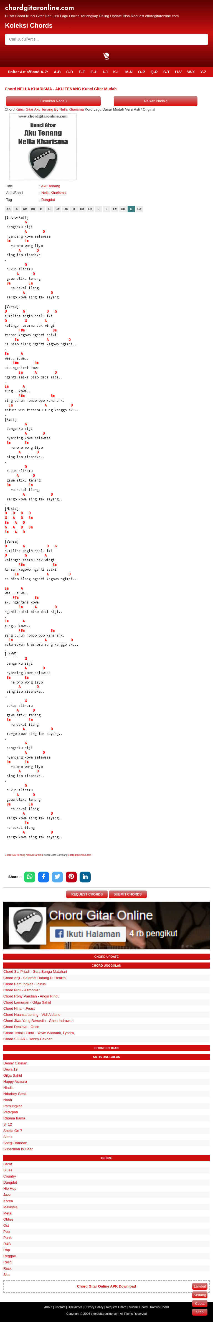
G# (139, 209)
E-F (82, 72)
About (48, 1307)
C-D (69, 72)
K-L (116, 72)
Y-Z (203, 72)
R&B (7, 1244)
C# (57, 209)
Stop (200, 1312)
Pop (6, 1231)
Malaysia (10, 1207)
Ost (6, 1225)
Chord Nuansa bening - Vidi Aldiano (31, 1014)
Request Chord (116, 1307)
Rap (6, 1250)
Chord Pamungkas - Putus (24, 984)
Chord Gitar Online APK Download (106, 1286)
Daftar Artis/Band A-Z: (28, 72)
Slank (7, 1137)
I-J (105, 72)
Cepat (200, 1303)
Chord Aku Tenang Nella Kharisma (24, 855)
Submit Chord (138, 1307)
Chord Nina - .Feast (19, 1008)
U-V (178, 72)
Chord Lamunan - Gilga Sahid (27, 1002)
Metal (7, 1213)
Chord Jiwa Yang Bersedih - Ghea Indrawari (38, 1021)
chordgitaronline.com (39, 8)
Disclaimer (75, 1307)
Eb (90, 209)
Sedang (200, 1295)
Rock (7, 1268)
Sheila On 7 (12, 1131)
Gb (123, 209)
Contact (60, 1307)
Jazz (7, 1195)
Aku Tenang (50, 186)
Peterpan (10, 1112)
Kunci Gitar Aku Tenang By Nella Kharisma (50, 109)
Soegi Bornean (15, 1143)
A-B (57, 72)
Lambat (200, 1286)
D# (82, 209)
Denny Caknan (15, 1063)
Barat (7, 1164)
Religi (7, 1262)
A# (25, 209)
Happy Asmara (15, 1081)
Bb (33, 209)
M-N (129, 72)
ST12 (7, 1125)
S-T (166, 72)
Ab (8, 209)
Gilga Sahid (12, 1075)
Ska (6, 1275)
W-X (191, 72)
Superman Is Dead (18, 1149)
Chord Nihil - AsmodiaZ (21, 990)
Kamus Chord (159, 1307)
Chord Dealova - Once (21, 1027)
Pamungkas (12, 1106)
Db (66, 209)
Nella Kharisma (53, 193)
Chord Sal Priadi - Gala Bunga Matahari (35, 972)
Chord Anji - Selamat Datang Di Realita (34, 978)
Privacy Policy (94, 1307)
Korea (8, 1201)
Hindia (8, 1088)
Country (9, 1176)
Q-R (154, 72)
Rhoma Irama (14, 1118)
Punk (7, 1238)
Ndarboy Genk (15, 1094)
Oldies (8, 1219)
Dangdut (48, 200)
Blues (7, 1170)
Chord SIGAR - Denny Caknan (27, 1039)
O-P (141, 72)
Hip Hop (9, 1189)
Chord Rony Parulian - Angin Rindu (31, 996)
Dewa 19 (10, 1069)
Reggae (9, 1256)
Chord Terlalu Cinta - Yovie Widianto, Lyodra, (39, 1033)
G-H (94, 72)
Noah (7, 1100)
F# (114, 209)
